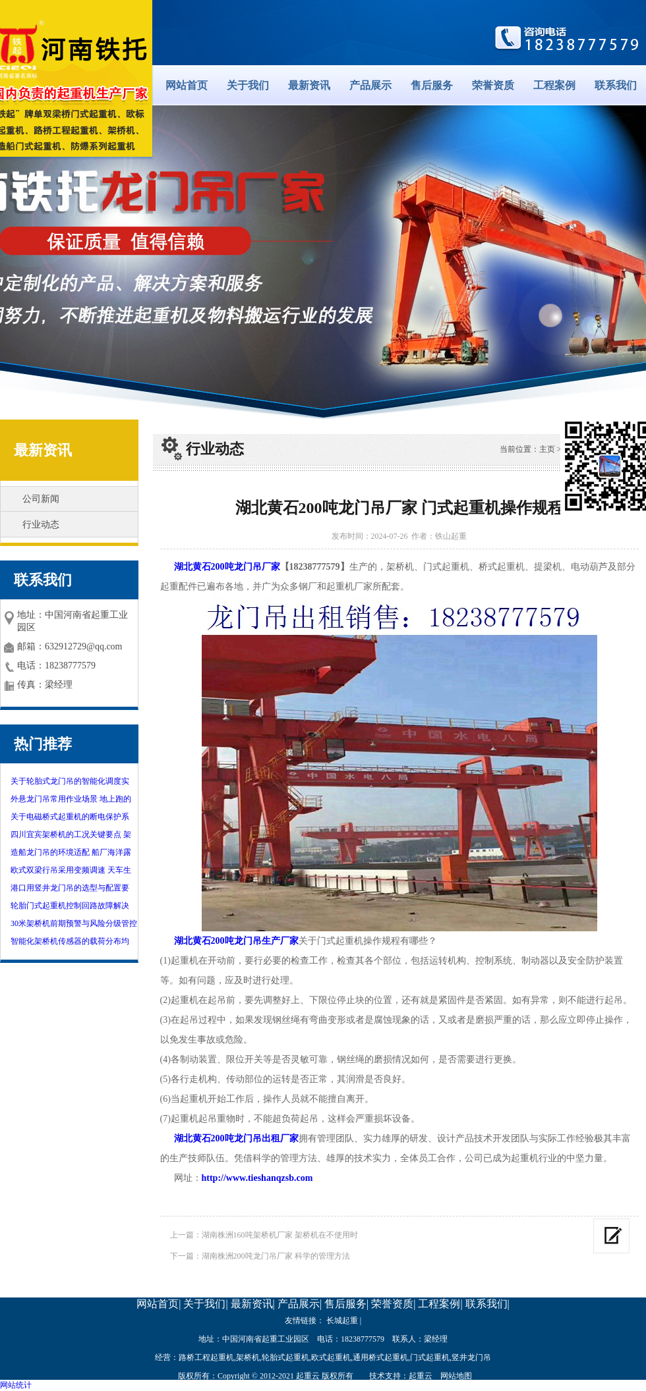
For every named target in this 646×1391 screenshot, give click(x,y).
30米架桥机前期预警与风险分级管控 (74, 923)
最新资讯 (309, 85)
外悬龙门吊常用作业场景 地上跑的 (71, 799)
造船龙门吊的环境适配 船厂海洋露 (71, 852)
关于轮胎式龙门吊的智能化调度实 (70, 781)
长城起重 (342, 1320)
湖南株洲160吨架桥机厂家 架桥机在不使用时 (280, 1235)
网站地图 (456, 1375)
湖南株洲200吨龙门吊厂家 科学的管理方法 (276, 1256)
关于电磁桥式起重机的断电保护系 (70, 816)
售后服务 (432, 85)
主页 (547, 449)
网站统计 (16, 1385)
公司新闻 (40, 499)
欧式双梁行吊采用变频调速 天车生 (71, 870)
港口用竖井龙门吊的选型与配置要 (70, 887)
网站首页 (186, 85)
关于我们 (248, 85)
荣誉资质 (493, 85)
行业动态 (40, 525)
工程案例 (554, 85)
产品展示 (370, 85)
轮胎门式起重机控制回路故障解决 (70, 905)
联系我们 (616, 85)
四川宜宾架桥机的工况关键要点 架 (71, 834)
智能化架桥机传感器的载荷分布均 (70, 941)
